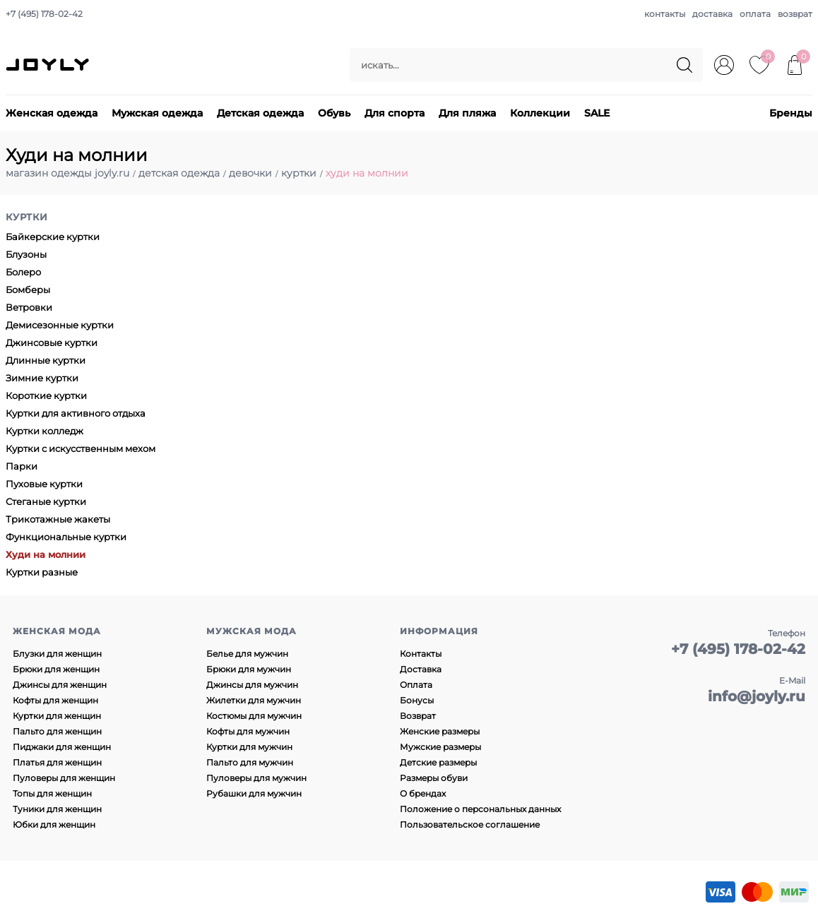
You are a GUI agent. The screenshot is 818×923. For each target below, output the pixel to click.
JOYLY (49, 65)
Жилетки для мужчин (253, 700)
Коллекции (540, 113)
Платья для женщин (57, 762)
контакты (664, 13)
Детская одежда (260, 113)
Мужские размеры (440, 747)
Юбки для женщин (54, 824)
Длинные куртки (45, 360)
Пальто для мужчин (249, 762)
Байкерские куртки (53, 236)
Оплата (416, 684)
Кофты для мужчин (248, 731)
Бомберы (28, 289)
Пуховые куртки (44, 483)
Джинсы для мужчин (252, 684)
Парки (21, 466)
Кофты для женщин (55, 700)
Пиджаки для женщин (62, 747)
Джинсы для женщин (60, 684)
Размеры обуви (434, 778)
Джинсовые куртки (51, 342)
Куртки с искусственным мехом (80, 448)
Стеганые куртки (46, 501)
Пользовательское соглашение (470, 824)
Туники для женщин (57, 809)
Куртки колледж (44, 430)
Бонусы (417, 700)
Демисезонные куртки (60, 325)
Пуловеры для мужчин (256, 778)
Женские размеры (440, 731)
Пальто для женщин (57, 731)
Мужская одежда (157, 113)
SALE (597, 113)
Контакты (420, 653)
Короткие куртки (46, 395)
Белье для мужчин (247, 653)
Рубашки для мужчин (254, 793)
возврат (795, 13)
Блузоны (26, 254)
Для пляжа (467, 113)
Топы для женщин (52, 793)
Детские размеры (438, 762)
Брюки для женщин (56, 669)
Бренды (790, 113)
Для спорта (394, 113)
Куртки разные (42, 572)
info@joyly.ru (756, 696)
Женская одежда (51, 113)
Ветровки (29, 307)
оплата (755, 13)
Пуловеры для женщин (64, 778)
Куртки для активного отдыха (76, 413)
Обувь (334, 113)
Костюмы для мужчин (254, 715)
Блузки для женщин (57, 653)
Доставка (420, 669)
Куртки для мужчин (249, 747)
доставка (712, 13)
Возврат (418, 715)
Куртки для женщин (57, 715)
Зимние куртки (42, 377)
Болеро (23, 272)
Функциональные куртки (66, 536)
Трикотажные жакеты (58, 519)
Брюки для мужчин (248, 669)
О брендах (423, 793)
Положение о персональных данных (480, 809)
